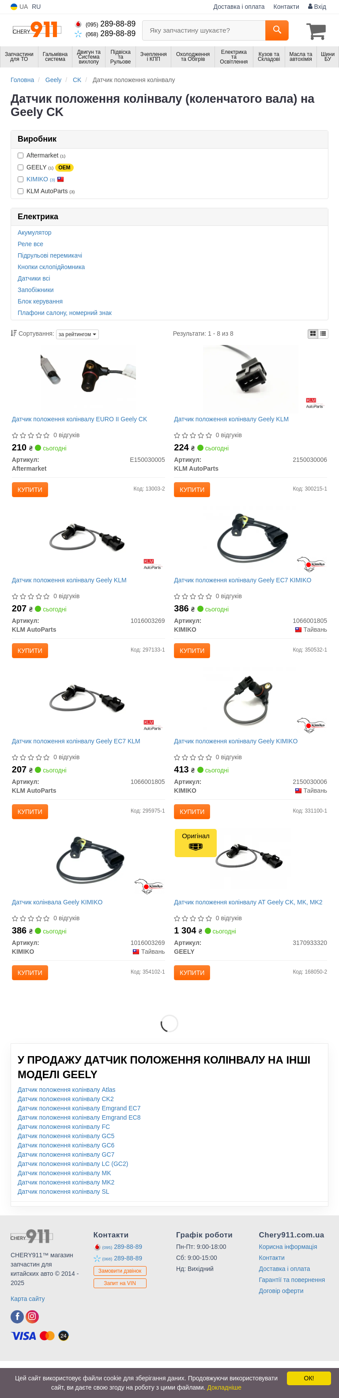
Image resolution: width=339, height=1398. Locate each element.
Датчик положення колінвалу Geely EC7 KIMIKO (246, 591)
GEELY (46, 166)
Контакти (286, 6)
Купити (33, 491)
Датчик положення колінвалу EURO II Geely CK (83, 420)
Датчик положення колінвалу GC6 (66, 1182)
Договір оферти (281, 1327)
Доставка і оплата (239, 6)
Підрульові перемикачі (50, 254)
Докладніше (224, 1387)
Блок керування (40, 300)
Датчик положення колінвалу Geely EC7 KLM (79, 762)
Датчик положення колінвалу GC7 (66, 1191)
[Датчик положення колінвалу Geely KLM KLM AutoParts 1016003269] (88, 551)
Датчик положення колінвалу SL (63, 1228)
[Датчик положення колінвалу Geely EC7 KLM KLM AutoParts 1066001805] (88, 721)
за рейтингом (77, 333)
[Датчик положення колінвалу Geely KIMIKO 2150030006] (250, 721)
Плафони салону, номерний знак (65, 311)
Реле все (30, 242)
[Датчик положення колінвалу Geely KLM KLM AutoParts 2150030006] (250, 380)
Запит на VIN (120, 1321)
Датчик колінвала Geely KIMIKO (60, 933)
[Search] (277, 30)
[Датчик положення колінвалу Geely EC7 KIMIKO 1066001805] (250, 551)
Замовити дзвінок (120, 1308)
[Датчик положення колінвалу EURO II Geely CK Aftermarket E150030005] (88, 380)
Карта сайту (28, 1335)
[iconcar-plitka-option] (313, 332)
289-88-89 (105, 23)
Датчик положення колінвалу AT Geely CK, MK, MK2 (244, 936)
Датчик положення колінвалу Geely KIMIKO (239, 762)
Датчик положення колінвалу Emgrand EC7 (79, 1145)
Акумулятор (35, 231)
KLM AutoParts (46, 189)
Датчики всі (34, 277)
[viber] (17, 1354)
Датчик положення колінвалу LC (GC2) (73, 1200)
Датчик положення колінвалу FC (64, 1163)
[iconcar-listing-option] (323, 332)
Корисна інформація (288, 1283)
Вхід (317, 6)
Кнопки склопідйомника (51, 265)
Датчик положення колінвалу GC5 (66, 1173)
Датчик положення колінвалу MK (64, 1210)
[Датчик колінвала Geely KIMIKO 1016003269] (88, 892)
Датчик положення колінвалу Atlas (67, 1126)
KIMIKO (45, 177)
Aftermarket (41, 153)
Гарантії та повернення (292, 1316)
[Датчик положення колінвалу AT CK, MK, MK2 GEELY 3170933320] (250, 888)
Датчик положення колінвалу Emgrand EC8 (79, 1154)
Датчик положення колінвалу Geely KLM (234, 420)
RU (36, 6)
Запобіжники (36, 288)
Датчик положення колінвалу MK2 (66, 1219)
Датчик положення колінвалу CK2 (66, 1135)
